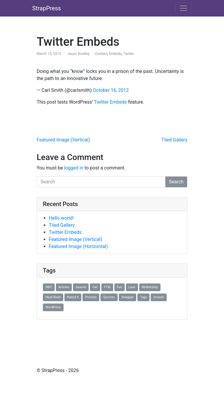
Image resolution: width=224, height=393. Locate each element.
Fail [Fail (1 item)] (95, 287)
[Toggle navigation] (183, 8)
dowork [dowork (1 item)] (81, 287)
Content (101, 54)
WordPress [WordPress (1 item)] (53, 307)
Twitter (128, 54)
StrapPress (46, 8)
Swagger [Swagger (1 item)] (127, 297)
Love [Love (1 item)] (132, 287)
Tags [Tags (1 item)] (143, 297)
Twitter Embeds (110, 102)
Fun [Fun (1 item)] (119, 287)
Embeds (115, 54)
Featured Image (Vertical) (63, 140)
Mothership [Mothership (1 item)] (150, 287)
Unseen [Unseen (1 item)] (158, 297)
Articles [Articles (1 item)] (64, 287)
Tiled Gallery (174, 140)
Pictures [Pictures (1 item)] (91, 297)
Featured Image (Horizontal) (78, 246)
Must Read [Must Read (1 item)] (53, 297)
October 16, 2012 (111, 90)
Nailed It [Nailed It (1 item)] (73, 297)
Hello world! (61, 218)
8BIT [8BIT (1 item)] (49, 287)
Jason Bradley (78, 54)
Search (176, 182)
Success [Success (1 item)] (109, 297)
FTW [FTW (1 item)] (107, 287)
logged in (73, 168)
